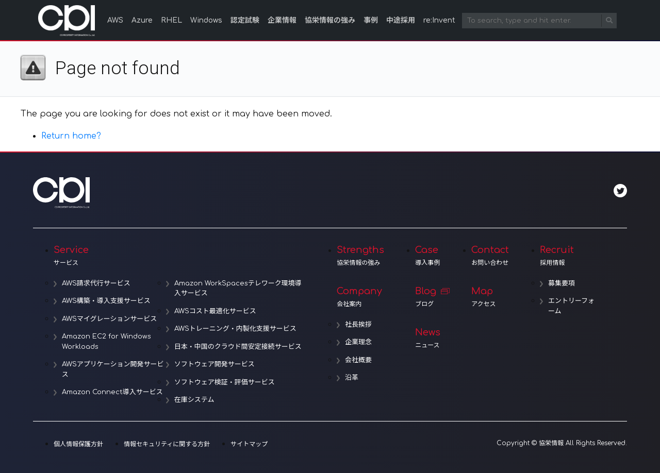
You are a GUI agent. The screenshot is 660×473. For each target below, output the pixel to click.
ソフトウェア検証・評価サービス (224, 382)
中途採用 (400, 20)
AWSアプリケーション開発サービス (113, 369)
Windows (206, 20)
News (427, 338)
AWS (115, 20)
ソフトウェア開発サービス (214, 364)
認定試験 (244, 20)
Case (427, 255)
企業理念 (358, 342)
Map (490, 296)
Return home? (71, 136)
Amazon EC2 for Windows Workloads (106, 341)
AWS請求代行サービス (96, 283)
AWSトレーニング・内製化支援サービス (235, 328)
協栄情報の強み (330, 20)
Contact (490, 255)
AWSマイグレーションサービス (109, 319)
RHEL (171, 20)
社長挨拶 (358, 324)
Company (360, 296)
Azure (142, 20)
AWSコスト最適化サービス (215, 311)
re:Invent (439, 20)
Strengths (360, 255)
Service (180, 255)
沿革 (351, 377)
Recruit (568, 255)
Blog (427, 296)
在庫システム (194, 399)
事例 (371, 20)
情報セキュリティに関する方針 (167, 444)
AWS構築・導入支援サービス (106, 301)
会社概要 (358, 360)
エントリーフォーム (571, 306)
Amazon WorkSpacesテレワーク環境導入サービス (238, 288)
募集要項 (561, 283)
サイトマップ (249, 444)
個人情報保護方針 (78, 444)
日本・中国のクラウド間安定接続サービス (238, 346)
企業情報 (282, 20)
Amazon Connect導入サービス (112, 392)
